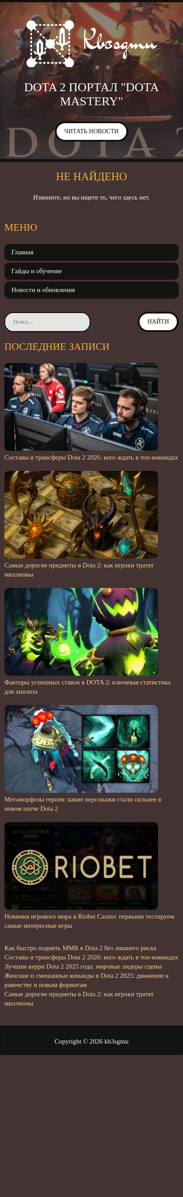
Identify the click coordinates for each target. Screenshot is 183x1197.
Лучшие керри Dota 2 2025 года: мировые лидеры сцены (83, 966)
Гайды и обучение (36, 270)
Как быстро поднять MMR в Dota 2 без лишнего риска (80, 947)
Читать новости (92, 131)
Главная (22, 252)
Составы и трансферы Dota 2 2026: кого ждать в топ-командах (91, 457)
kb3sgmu (116, 1041)
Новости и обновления (43, 289)
